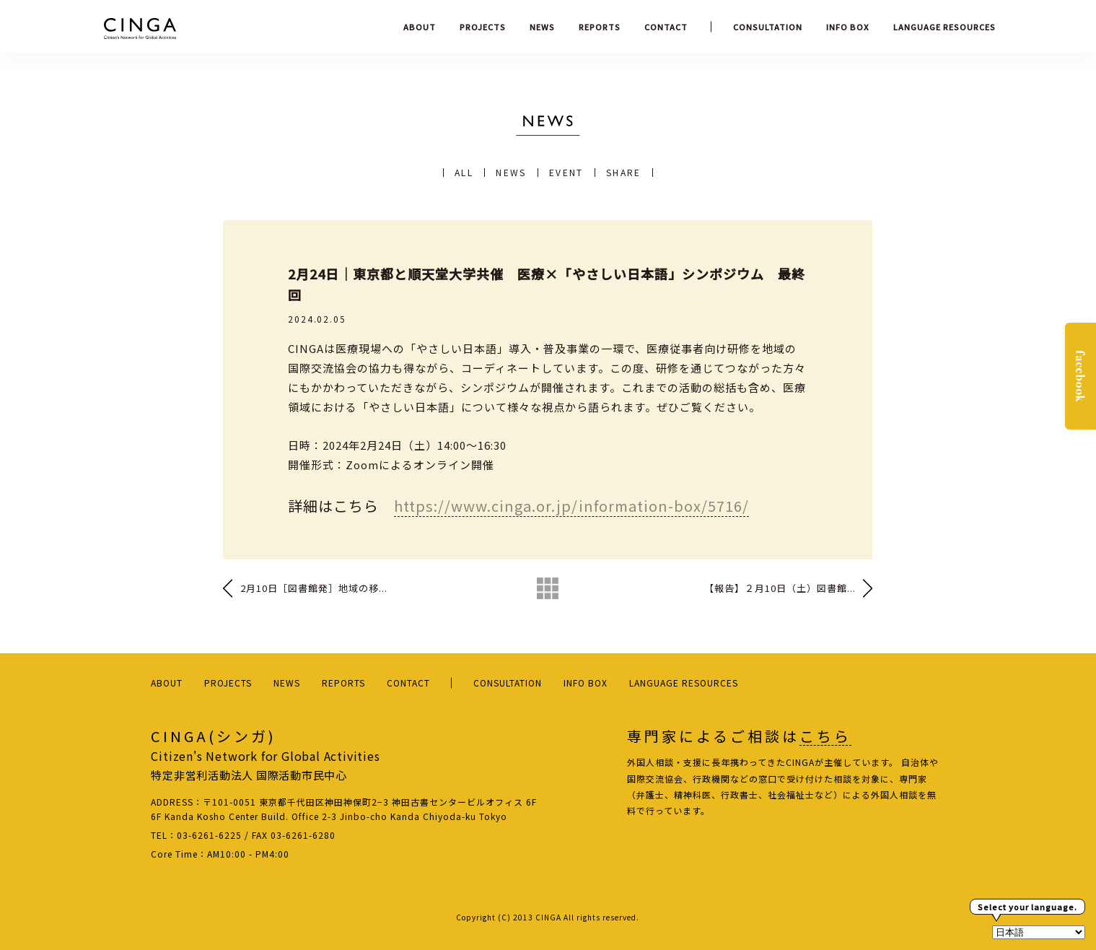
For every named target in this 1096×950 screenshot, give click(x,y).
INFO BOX (847, 26)
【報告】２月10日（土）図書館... (780, 588)
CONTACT (666, 26)
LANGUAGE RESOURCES (944, 26)
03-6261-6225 (209, 835)
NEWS (542, 26)
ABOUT (419, 26)
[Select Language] (1038, 932)
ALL (464, 172)
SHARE (623, 172)
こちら (825, 736)
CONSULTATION (767, 26)
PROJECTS (483, 26)
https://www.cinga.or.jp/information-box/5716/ (571, 505)
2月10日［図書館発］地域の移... (313, 588)
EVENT (566, 172)
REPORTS (600, 26)
